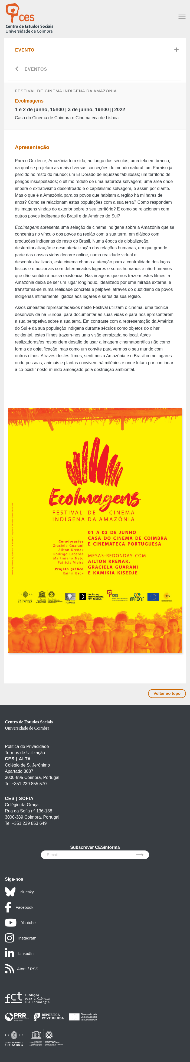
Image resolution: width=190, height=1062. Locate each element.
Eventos (36, 69)
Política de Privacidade (27, 746)
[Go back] (17, 69)
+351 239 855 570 (29, 783)
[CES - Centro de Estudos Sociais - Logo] (29, 17)
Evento (25, 50)
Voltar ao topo (167, 693)
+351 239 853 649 (29, 823)
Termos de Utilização (25, 752)
